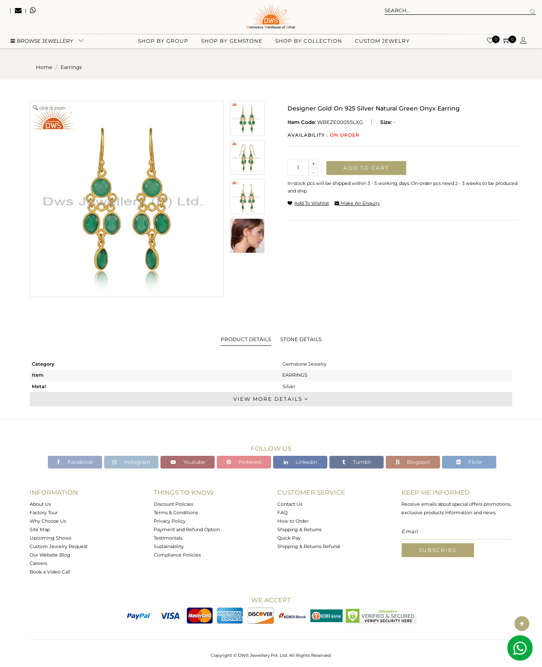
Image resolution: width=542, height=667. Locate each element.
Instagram (131, 462)
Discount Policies (173, 504)
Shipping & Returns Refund (308, 546)
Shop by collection (308, 42)
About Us (40, 504)
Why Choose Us (48, 521)
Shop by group (163, 42)
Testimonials (168, 538)
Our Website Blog (50, 555)
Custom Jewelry (382, 42)
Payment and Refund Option (187, 529)
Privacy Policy (169, 521)
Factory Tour (44, 512)
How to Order (293, 521)
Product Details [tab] (246, 339)
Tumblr (356, 462)
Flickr (469, 462)
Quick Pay (289, 538)
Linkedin (300, 462)
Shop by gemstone (232, 42)
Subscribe (438, 550)
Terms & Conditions (176, 512)
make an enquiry (357, 203)
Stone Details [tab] (300, 339)
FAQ (282, 512)
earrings (71, 67)
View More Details (271, 399)
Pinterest (244, 462)
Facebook (75, 462)
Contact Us (289, 504)
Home (44, 67)
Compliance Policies (177, 555)
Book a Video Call (50, 572)
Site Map (40, 529)
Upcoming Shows (50, 538)
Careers (38, 563)
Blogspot (412, 462)
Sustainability (169, 546)
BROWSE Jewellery (42, 42)
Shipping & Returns (299, 529)
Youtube (188, 462)
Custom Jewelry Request (59, 546)
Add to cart (366, 168)
